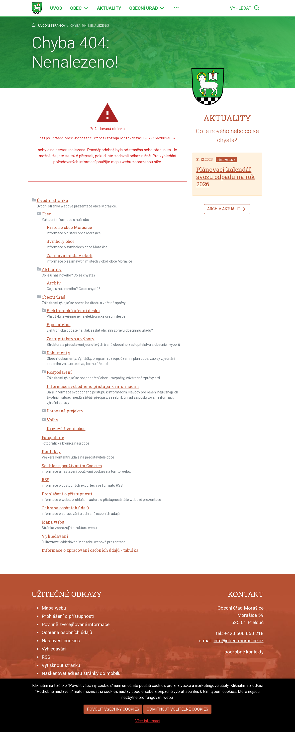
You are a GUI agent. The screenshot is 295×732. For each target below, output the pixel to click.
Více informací (147, 722)
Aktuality (52, 269)
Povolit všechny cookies (113, 711)
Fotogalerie (53, 437)
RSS (45, 479)
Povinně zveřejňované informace (75, 624)
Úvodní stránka (52, 200)
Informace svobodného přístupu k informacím (93, 386)
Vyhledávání (55, 536)
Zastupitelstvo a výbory (71, 338)
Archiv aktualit (227, 209)
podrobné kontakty (244, 652)
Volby (52, 419)
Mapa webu (53, 522)
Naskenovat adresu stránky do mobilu (81, 673)
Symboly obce (61, 241)
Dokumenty (58, 352)
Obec (46, 213)
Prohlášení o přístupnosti (67, 493)
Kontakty (51, 451)
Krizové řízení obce (66, 428)
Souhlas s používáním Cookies (72, 465)
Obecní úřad (53, 297)
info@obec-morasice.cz (239, 640)
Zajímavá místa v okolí (70, 255)
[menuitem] (56, 8)
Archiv (54, 282)
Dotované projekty (65, 410)
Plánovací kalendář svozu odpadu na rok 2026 (225, 177)
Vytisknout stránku (61, 665)
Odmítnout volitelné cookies (177, 711)
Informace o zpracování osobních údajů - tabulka (90, 550)
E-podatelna (59, 324)
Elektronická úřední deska (73, 310)
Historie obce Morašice (69, 227)
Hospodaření (59, 372)
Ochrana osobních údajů (65, 507)
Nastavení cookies (61, 640)
